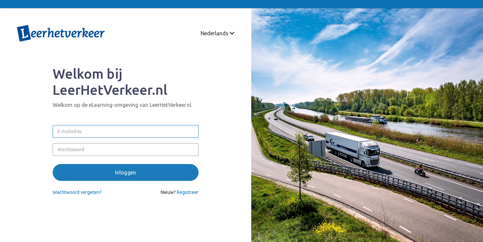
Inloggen (126, 172)
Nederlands (217, 33)
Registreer (188, 192)
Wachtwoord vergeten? (77, 192)
